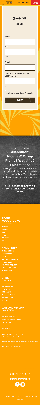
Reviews (5, 300)
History (5, 227)
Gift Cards (6, 292)
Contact (5, 238)
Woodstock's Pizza (9, 3)
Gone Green (7, 270)
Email (7, 62)
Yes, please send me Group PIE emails (19, 93)
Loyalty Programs (9, 267)
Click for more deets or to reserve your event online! (20, 188)
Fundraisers (7, 262)
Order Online (35, 3)
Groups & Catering (10, 259)
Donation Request (9, 265)
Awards (5, 232)
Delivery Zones (8, 295)
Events (5, 257)
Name (7, 37)
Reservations (7, 297)
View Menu (6, 289)
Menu (3, 4)
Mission (5, 229)
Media (4, 240)
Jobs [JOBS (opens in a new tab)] (4, 235)
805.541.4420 (24, 3)
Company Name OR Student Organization (17, 74)
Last (6, 56)
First (6, 46)
